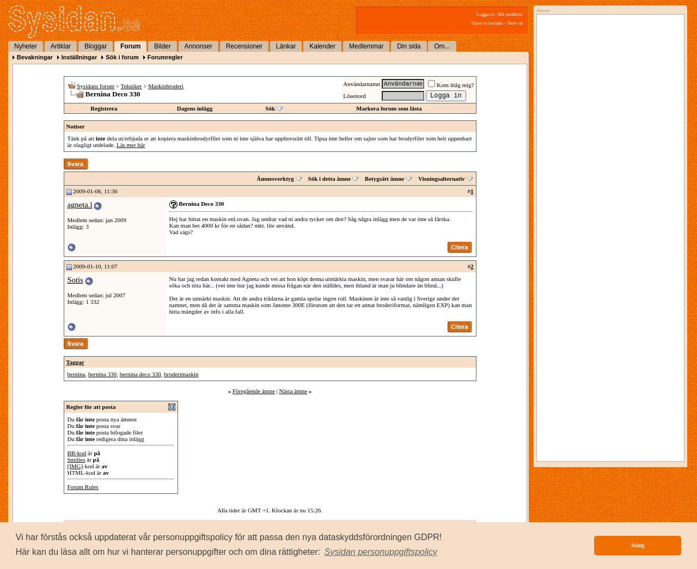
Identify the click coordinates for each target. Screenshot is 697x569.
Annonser (198, 46)
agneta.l (80, 204)
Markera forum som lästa (389, 108)
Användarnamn (361, 84)
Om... (442, 46)
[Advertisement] (607, 129)
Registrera (103, 108)
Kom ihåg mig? (451, 85)
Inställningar (79, 57)
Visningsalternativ (441, 178)
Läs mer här (131, 145)
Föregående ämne (254, 391)
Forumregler (165, 57)
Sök (270, 108)
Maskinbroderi (166, 86)
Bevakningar (35, 57)
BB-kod (77, 453)
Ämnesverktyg (275, 178)
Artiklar (61, 46)
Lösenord (354, 96)
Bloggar (95, 46)
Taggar (75, 362)
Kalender (322, 46)
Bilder (162, 46)
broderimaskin (181, 374)
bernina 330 (102, 374)
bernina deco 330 (140, 374)
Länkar (286, 46)
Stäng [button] (637, 545)
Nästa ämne (293, 391)
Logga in (485, 14)
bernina (76, 374)
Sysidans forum (95, 86)
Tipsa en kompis (487, 23)
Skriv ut (515, 23)
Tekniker (131, 86)
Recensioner (244, 46)
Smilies (76, 459)
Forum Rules (83, 487)
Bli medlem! (510, 14)
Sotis (75, 280)
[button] (381, 552)
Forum (130, 46)
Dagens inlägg (195, 108)
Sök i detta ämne (329, 178)
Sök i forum (122, 57)
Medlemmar (366, 46)
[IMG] (75, 466)
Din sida (408, 46)
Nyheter (25, 46)
